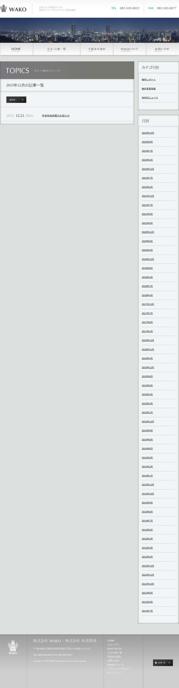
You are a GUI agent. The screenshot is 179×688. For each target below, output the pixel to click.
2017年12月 (148, 304)
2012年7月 (147, 611)
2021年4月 (147, 223)
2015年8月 (147, 376)
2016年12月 (148, 340)
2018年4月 (147, 295)
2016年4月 (147, 358)
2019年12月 (148, 259)
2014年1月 (147, 475)
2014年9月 (147, 430)
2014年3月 (147, 457)
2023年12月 (148, 133)
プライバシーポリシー (119, 668)
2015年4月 (147, 394)
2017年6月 (147, 322)
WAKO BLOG (114, 648)
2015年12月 (148, 367)
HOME (110, 640)
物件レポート (149, 79)
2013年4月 (147, 538)
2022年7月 (147, 178)
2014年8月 (147, 439)
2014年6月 (147, 448)
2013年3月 (147, 548)
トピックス (113, 644)
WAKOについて (115, 664)
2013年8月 (147, 511)
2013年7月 (147, 520)
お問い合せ (113, 660)
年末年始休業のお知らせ (56, 115)
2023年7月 (147, 151)
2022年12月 (148, 169)
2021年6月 (147, 214)
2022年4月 (147, 187)
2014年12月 (148, 421)
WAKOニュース (150, 97)
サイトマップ (114, 672)
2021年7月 (147, 205)
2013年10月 (148, 493)
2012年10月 (148, 584)
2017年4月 (147, 331)
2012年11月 (148, 575)
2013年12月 (148, 484)
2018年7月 (147, 286)
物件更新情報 (149, 88)
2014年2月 (147, 466)
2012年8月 (147, 602)
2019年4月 (147, 277)
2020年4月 (147, 250)
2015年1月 (147, 412)
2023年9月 (147, 142)
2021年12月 (148, 196)
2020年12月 (148, 232)
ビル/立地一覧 (114, 652)
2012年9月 (147, 593)
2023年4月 (147, 160)
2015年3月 (147, 403)
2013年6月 (147, 530)
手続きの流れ (114, 656)
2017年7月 (147, 313)
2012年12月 (148, 566)
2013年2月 (147, 556)
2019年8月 (147, 268)
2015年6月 (147, 385)
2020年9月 (147, 241)
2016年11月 (148, 349)
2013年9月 (147, 502)
